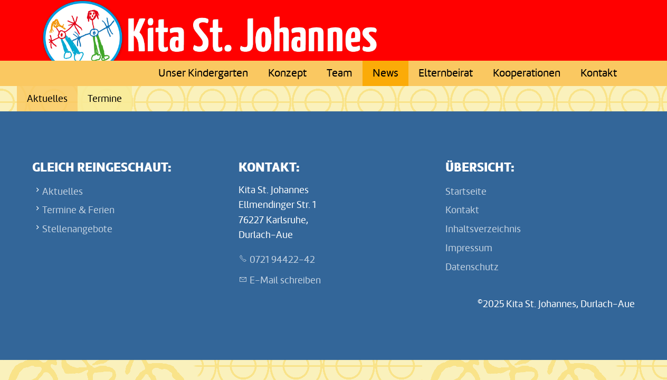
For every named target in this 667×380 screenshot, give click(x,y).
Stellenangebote (77, 229)
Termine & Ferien (78, 210)
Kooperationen (526, 73)
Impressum (468, 248)
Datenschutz (472, 267)
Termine (105, 98)
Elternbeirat (445, 73)
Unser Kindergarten (203, 73)
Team (339, 73)
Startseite (466, 191)
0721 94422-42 (282, 259)
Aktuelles (47, 98)
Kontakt (598, 73)
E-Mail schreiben (285, 280)
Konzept (287, 73)
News (385, 73)
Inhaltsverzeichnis (483, 229)
